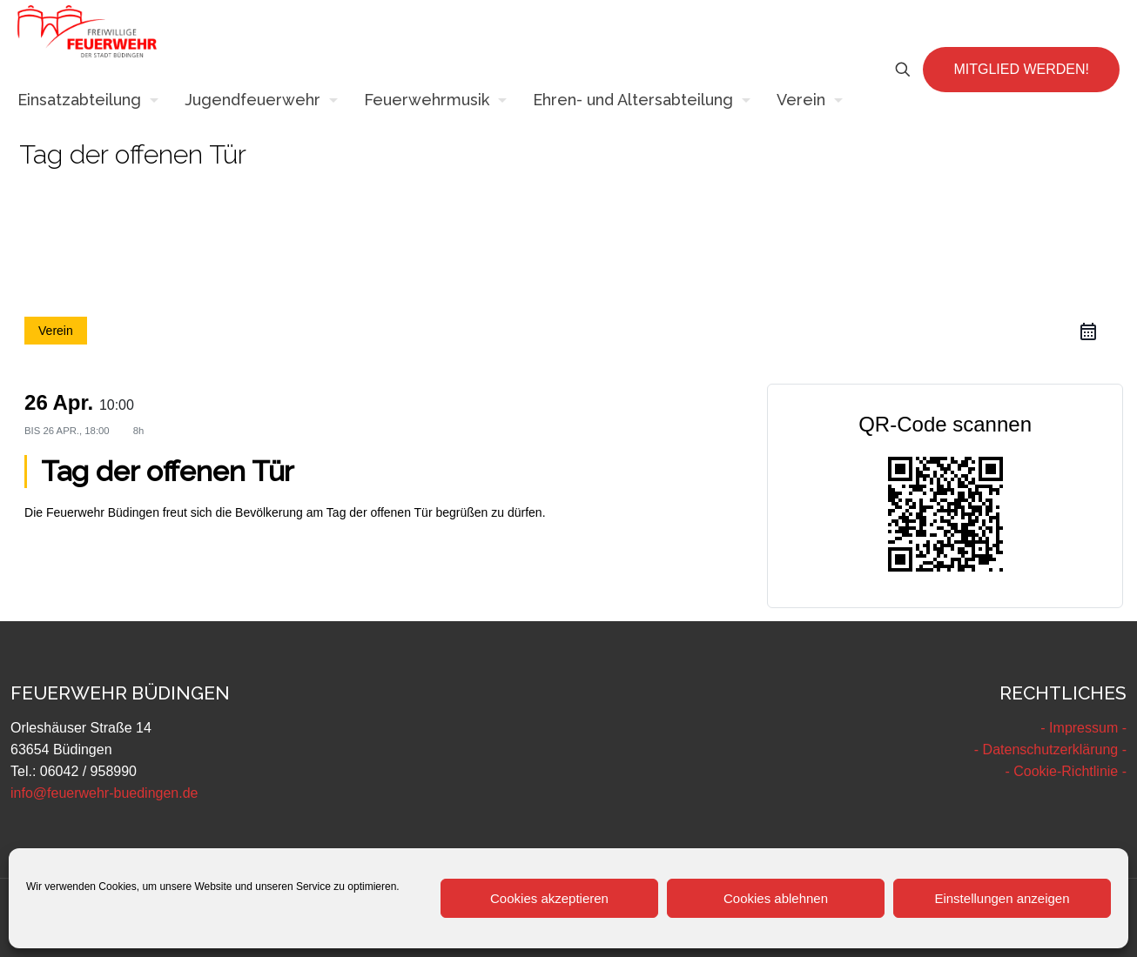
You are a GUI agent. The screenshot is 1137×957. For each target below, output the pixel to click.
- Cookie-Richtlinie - (1066, 771)
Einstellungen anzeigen (1001, 898)
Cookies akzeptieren (549, 898)
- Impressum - (1083, 727)
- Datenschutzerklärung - (1050, 749)
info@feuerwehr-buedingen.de (104, 793)
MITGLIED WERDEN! (1021, 69)
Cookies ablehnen (775, 898)
